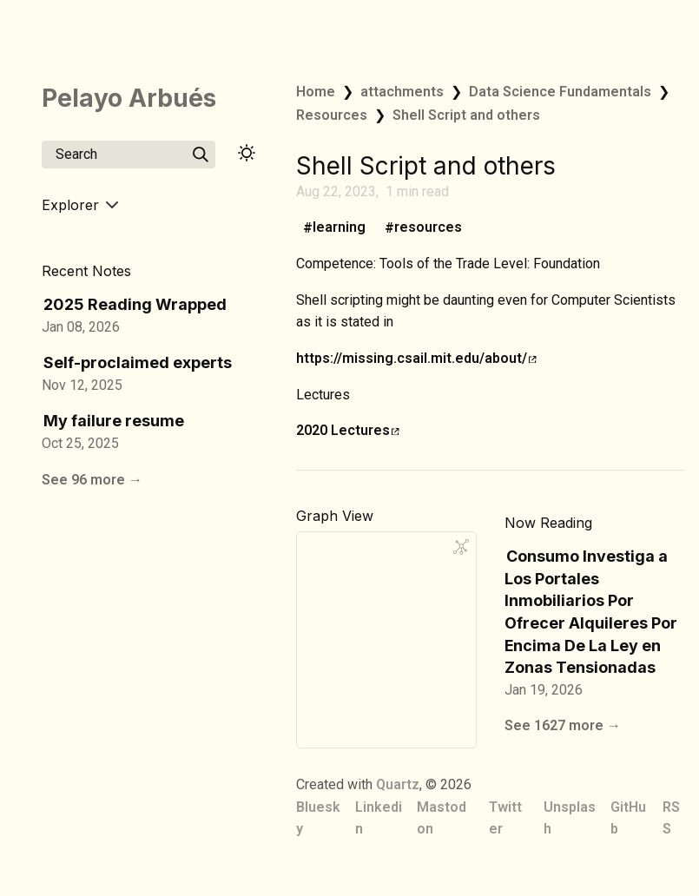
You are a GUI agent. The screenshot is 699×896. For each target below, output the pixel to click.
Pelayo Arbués (129, 98)
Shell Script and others (466, 115)
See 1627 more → (562, 725)
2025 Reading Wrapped (135, 304)
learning (339, 228)
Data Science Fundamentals (560, 91)
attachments (402, 91)
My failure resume (113, 421)
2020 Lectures (347, 430)
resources (428, 228)
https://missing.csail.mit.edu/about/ (416, 358)
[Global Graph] (461, 547)
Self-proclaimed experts (137, 362)
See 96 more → (92, 479)
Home (315, 91)
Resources (331, 115)
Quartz (397, 784)
